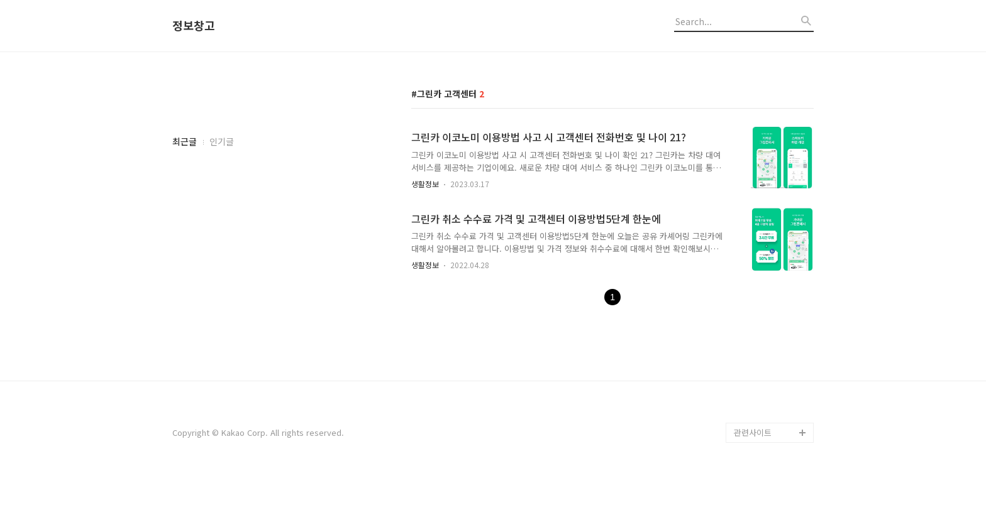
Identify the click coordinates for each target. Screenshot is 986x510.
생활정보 (425, 183)
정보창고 (193, 26)
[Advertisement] (266, 305)
